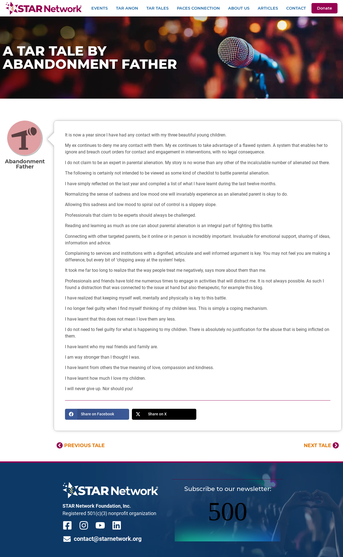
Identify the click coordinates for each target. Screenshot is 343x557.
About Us (239, 8)
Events (99, 8)
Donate (324, 8)
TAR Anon (127, 8)
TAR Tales (157, 8)
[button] (97, 414)
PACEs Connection (198, 8)
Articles (268, 8)
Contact (296, 8)
